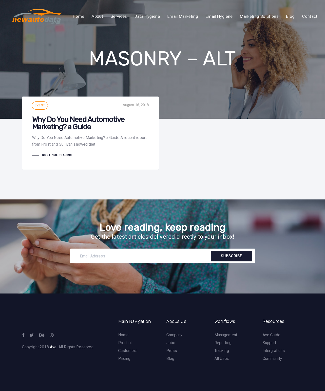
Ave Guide (271, 334)
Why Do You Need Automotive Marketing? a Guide (90, 133)
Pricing (124, 358)
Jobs (170, 342)
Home (123, 334)
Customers (127, 350)
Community (272, 358)
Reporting (222, 342)
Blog (170, 358)
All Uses (221, 358)
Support (269, 342)
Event (40, 105)
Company (174, 334)
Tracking (221, 350)
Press (171, 350)
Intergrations (274, 350)
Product (125, 342)
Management (225, 334)
